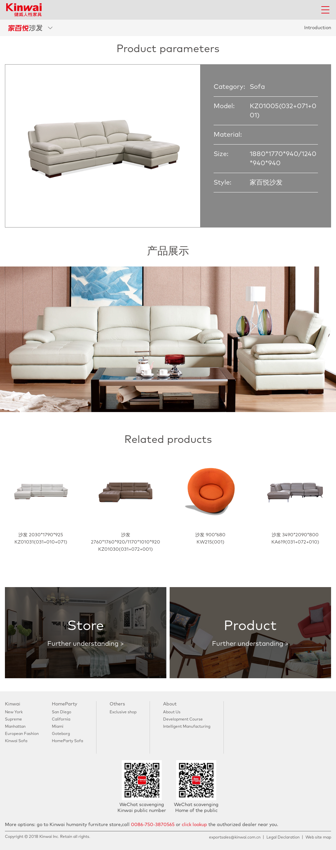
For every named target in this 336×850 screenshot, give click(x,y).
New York (14, 712)
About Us (171, 712)
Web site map (318, 838)
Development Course (183, 720)
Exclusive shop (123, 712)
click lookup (194, 824)
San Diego (61, 712)
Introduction (317, 28)
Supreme (13, 720)
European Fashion (22, 734)
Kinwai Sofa (16, 741)
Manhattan (15, 727)
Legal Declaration (283, 838)
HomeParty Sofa (67, 741)
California (61, 720)
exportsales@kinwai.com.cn (235, 838)
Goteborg (61, 734)
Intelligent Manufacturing (186, 727)
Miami (57, 727)
